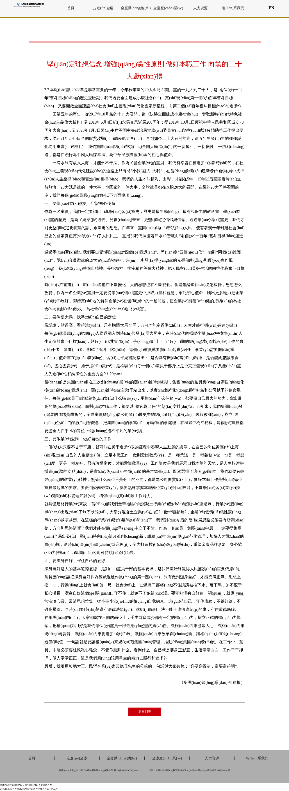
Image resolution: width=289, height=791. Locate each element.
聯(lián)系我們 (233, 8)
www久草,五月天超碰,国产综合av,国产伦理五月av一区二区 (29, 789)
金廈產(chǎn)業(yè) (168, 8)
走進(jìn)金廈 (103, 8)
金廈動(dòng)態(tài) (136, 8)
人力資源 (200, 8)
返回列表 (144, 711)
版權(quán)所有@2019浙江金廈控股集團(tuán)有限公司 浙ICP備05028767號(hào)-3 (99, 770)
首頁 (70, 8)
